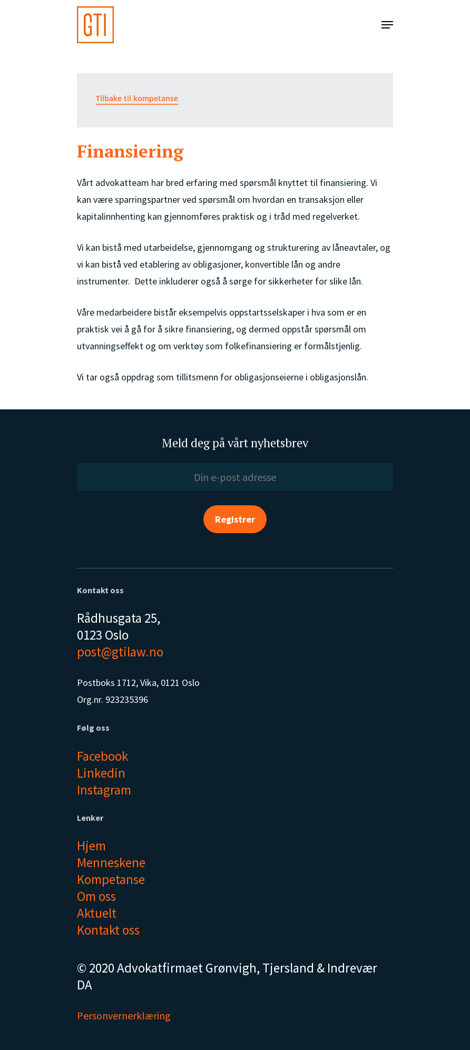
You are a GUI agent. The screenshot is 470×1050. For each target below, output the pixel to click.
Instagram (104, 789)
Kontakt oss (108, 929)
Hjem (91, 845)
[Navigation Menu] (387, 24)
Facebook (102, 756)
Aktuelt (96, 913)
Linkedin (101, 772)
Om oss (96, 896)
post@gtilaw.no (120, 651)
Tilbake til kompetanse (137, 98)
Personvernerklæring (124, 1015)
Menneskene (111, 862)
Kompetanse (111, 879)
